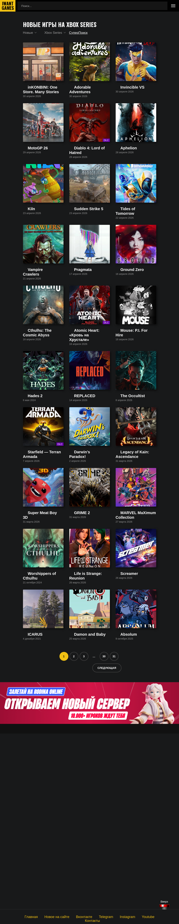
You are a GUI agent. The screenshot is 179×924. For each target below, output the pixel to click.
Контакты (149, 916)
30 (104, 831)
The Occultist (124, 501)
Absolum (121, 810)
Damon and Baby (80, 810)
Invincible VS (124, 108)
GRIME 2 (75, 656)
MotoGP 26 (30, 189)
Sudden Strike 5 (79, 266)
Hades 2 (28, 501)
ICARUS (28, 810)
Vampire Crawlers (34, 343)
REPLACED (77, 501)
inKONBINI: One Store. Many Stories (42, 110)
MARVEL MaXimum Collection (135, 656)
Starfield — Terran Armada (40, 578)
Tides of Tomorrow (127, 266)
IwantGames (7, 6)
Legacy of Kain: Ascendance (134, 578)
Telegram (94, 916)
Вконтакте (75, 916)
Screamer (122, 733)
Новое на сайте (51, 916)
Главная (28, 916)
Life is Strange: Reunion (84, 733)
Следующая (107, 843)
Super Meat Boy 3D (35, 656)
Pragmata (75, 343)
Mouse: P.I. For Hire (128, 421)
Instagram (113, 916)
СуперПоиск (81, 33)
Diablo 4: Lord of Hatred (84, 189)
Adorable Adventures (82, 108)
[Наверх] (164, 907)
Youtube (131, 916)
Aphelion (121, 189)
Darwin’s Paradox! (81, 578)
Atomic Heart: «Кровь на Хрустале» (85, 422)
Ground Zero (124, 343)
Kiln (25, 266)
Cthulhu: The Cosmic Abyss (41, 421)
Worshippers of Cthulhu (38, 733)
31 (114, 831)
